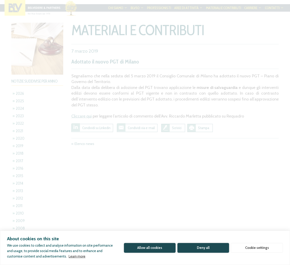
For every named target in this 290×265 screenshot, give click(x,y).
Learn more (77, 256)
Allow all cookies (149, 248)
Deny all (203, 248)
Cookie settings (257, 248)
